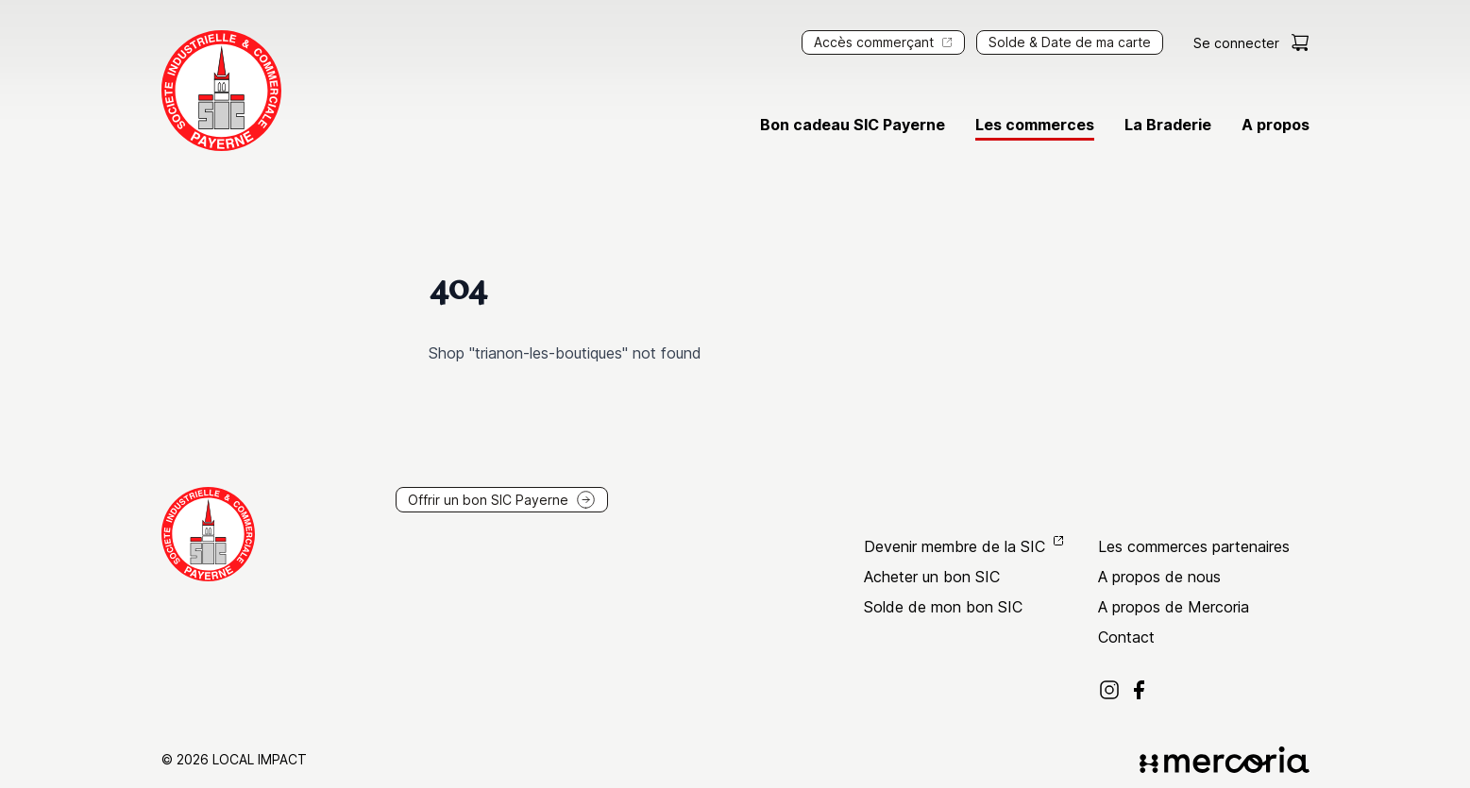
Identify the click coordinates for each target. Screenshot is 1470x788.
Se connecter (1236, 43)
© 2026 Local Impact (234, 759)
